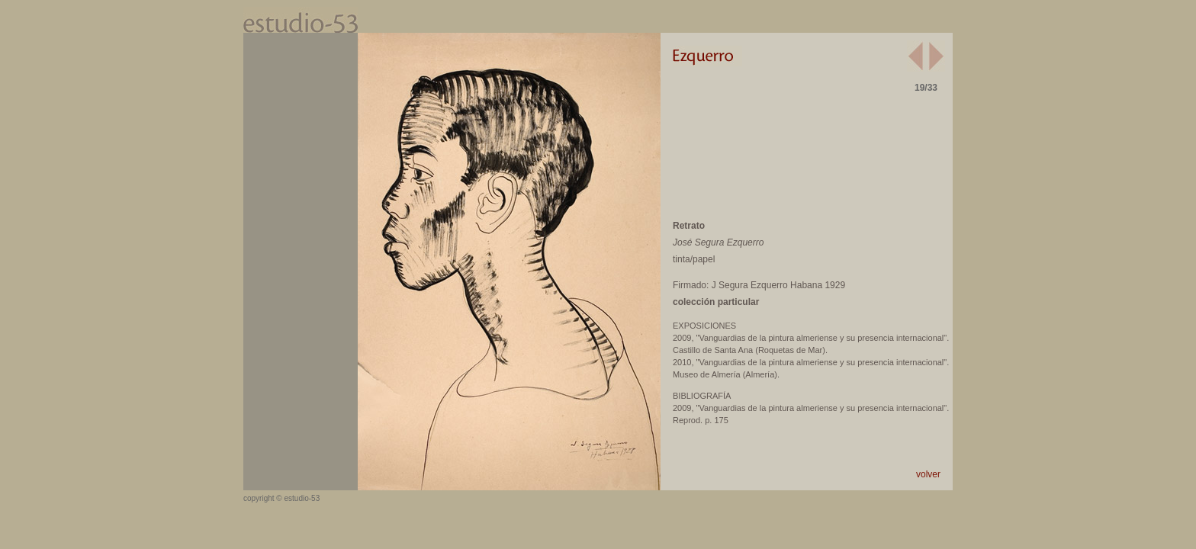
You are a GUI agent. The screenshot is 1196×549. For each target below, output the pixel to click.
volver (928, 474)
